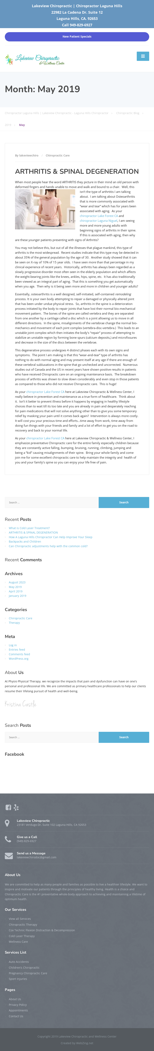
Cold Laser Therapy (22, 936)
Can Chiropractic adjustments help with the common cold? (48, 546)
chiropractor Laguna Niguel (98, 221)
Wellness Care (18, 942)
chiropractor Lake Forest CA (99, 216)
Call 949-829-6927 (77, 24)
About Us (15, 999)
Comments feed (19, 654)
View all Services (20, 919)
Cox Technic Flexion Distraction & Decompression (42, 930)
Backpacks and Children (25, 541)
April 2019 (15, 591)
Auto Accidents (19, 962)
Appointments (18, 1010)
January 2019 (17, 596)
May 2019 (15, 587)
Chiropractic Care (58, 155)
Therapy (14, 623)
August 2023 (17, 582)
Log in (13, 645)
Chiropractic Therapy (23, 924)
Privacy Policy (18, 1005)
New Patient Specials (77, 36)
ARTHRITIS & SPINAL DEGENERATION (77, 171)
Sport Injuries (18, 979)
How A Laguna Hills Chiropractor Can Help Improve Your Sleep (50, 537)
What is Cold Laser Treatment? (29, 528)
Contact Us (16, 1016)
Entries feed (17, 649)
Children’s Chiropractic (24, 967)
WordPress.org (18, 658)
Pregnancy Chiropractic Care (28, 973)
